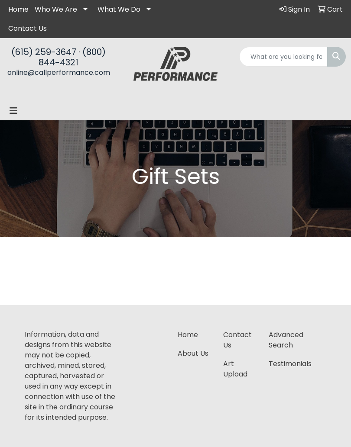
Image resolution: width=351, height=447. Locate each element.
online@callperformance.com (58, 72)
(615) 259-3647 (43, 52)
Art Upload (235, 369)
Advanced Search (286, 340)
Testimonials (286, 364)
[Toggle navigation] (13, 111)
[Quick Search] (283, 57)
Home (18, 9)
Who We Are (56, 9)
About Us (193, 353)
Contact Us (27, 28)
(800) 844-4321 (72, 57)
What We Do (119, 9)
